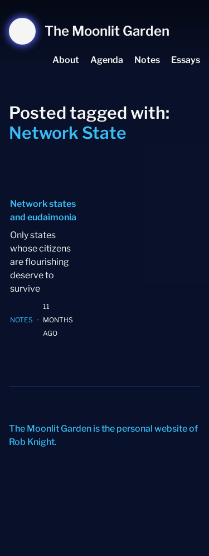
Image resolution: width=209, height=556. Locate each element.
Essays (185, 60)
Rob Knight (32, 442)
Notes (147, 60)
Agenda (106, 60)
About (65, 60)
